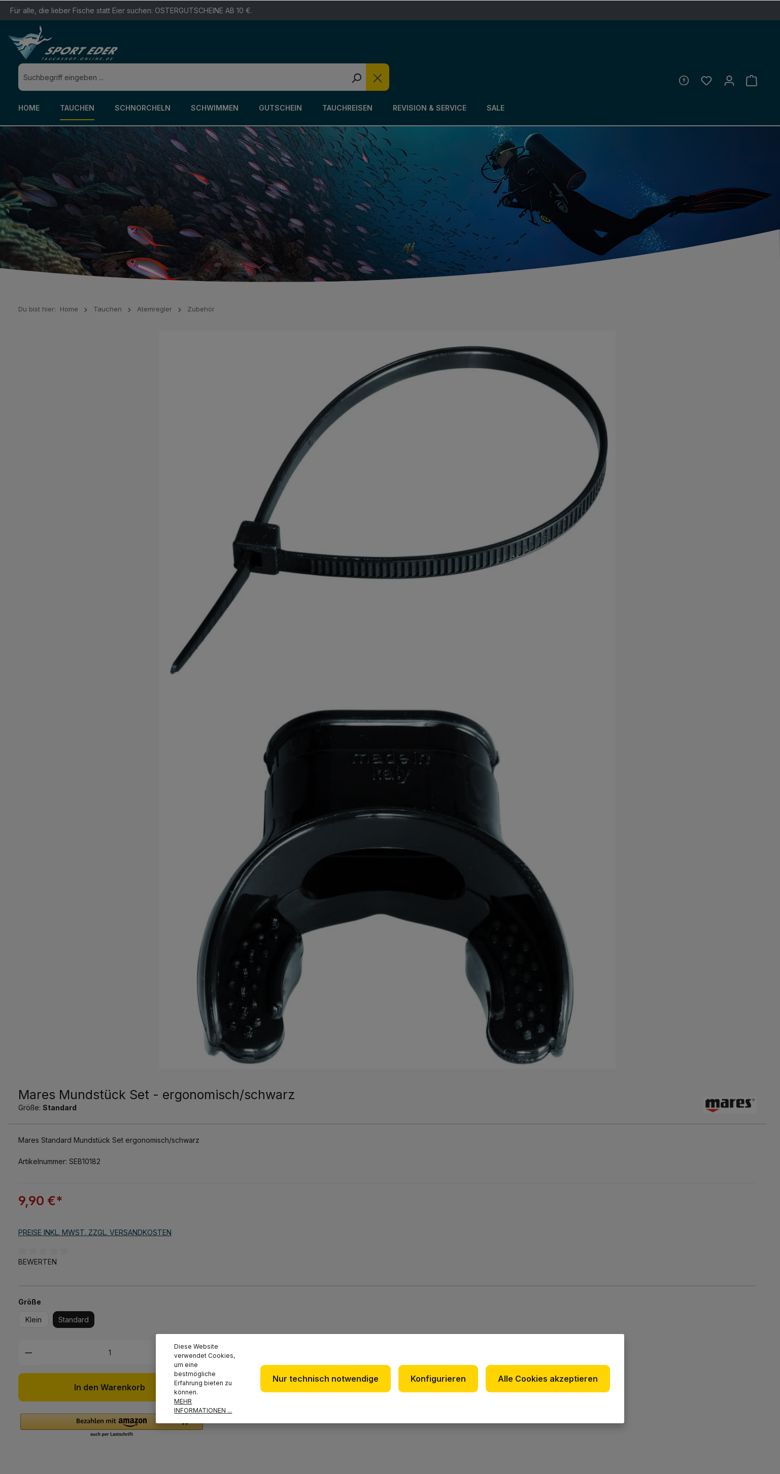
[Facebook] (680, 1309)
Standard (455, 536)
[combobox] (369, 49)
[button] (493, 642)
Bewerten (419, 478)
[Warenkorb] (751, 52)
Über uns (426, 1321)
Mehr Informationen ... (209, 1405)
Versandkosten (518, 1460)
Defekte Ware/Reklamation (573, 1312)
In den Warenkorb (491, 604)
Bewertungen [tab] (127, 861)
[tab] (42, 861)
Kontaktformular (112, 1350)
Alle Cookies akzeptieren (550, 1383)
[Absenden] (752, 1185)
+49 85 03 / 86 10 (242, 1331)
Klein (416, 536)
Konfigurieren (443, 1383)
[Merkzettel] (703, 52)
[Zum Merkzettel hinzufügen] (605, 603)
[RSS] (680, 1336)
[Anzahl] (491, 568)
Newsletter (432, 1305)
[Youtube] (733, 1309)
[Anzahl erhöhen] (572, 568)
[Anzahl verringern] (410, 568)
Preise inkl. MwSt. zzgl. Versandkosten (477, 448)
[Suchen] (542, 49)
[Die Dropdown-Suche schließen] (563, 49)
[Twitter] (707, 1309)
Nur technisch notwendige (335, 1383)
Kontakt (555, 1335)
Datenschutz (435, 1337)
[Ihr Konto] (727, 52)
